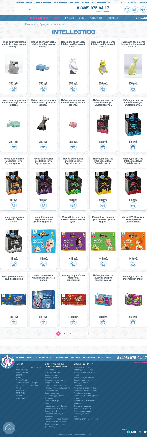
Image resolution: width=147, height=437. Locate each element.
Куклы (81, 17)
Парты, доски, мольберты (84, 377)
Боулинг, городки (52, 377)
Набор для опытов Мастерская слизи (133, 277)
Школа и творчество (83, 363)
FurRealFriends (22, 380)
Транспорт (69, 17)
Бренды (57, 17)
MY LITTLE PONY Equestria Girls (28, 367)
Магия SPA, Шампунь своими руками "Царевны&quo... (133, 218)
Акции (74, 2)
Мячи (47, 403)
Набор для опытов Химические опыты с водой (43, 277)
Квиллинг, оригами (81, 413)
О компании (24, 2)
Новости (87, 2)
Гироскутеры (50, 369)
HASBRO (19, 363)
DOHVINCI (20, 374)
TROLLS (19, 395)
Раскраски (78, 385)
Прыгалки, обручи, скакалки (56, 418)
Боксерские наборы (53, 374)
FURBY (18, 377)
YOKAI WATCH (21, 398)
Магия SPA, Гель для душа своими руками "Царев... (103, 218)
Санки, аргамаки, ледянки (55, 421)
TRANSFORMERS (22, 372)
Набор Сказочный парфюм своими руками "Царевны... (43, 218)
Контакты (103, 2)
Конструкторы (112, 17)
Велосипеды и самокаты (55, 380)
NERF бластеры (22, 369)
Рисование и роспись (82, 367)
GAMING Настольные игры (27, 382)
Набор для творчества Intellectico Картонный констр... (13, 43)
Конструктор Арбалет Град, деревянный (13, 277)
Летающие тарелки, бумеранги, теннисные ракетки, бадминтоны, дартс (57, 390)
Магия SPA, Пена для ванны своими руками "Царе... (73, 218)
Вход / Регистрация (132, 2)
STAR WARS (20, 393)
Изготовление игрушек (83, 405)
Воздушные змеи (52, 382)
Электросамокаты (52, 372)
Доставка (60, 2)
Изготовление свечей (82, 408)
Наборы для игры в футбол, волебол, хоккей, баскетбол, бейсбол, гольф (56, 408)
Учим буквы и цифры (82, 393)
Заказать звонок (102, 11)
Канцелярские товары (83, 411)
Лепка (76, 416)
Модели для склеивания (83, 369)
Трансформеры (95, 17)
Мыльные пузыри (52, 400)
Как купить (43, 2)
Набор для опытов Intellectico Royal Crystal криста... (103, 102)
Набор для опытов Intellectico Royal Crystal (14, 218)
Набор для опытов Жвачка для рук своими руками (103, 277)
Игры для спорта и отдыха (55, 385)
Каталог (37, 17)
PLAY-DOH (20, 390)
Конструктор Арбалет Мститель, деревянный (73, 277)
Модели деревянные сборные (86, 418)
